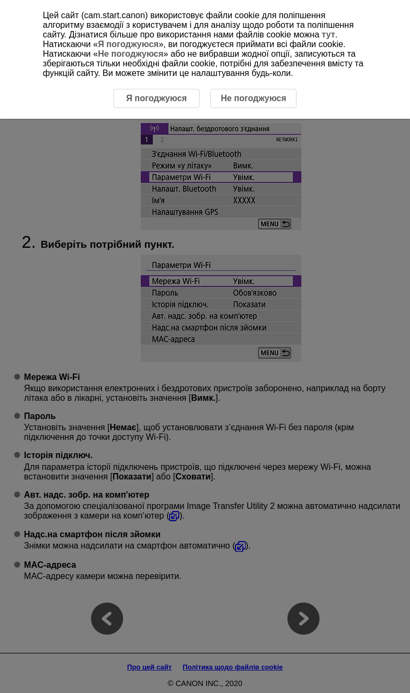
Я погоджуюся (128, 44)
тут (328, 34)
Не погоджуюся (130, 53)
